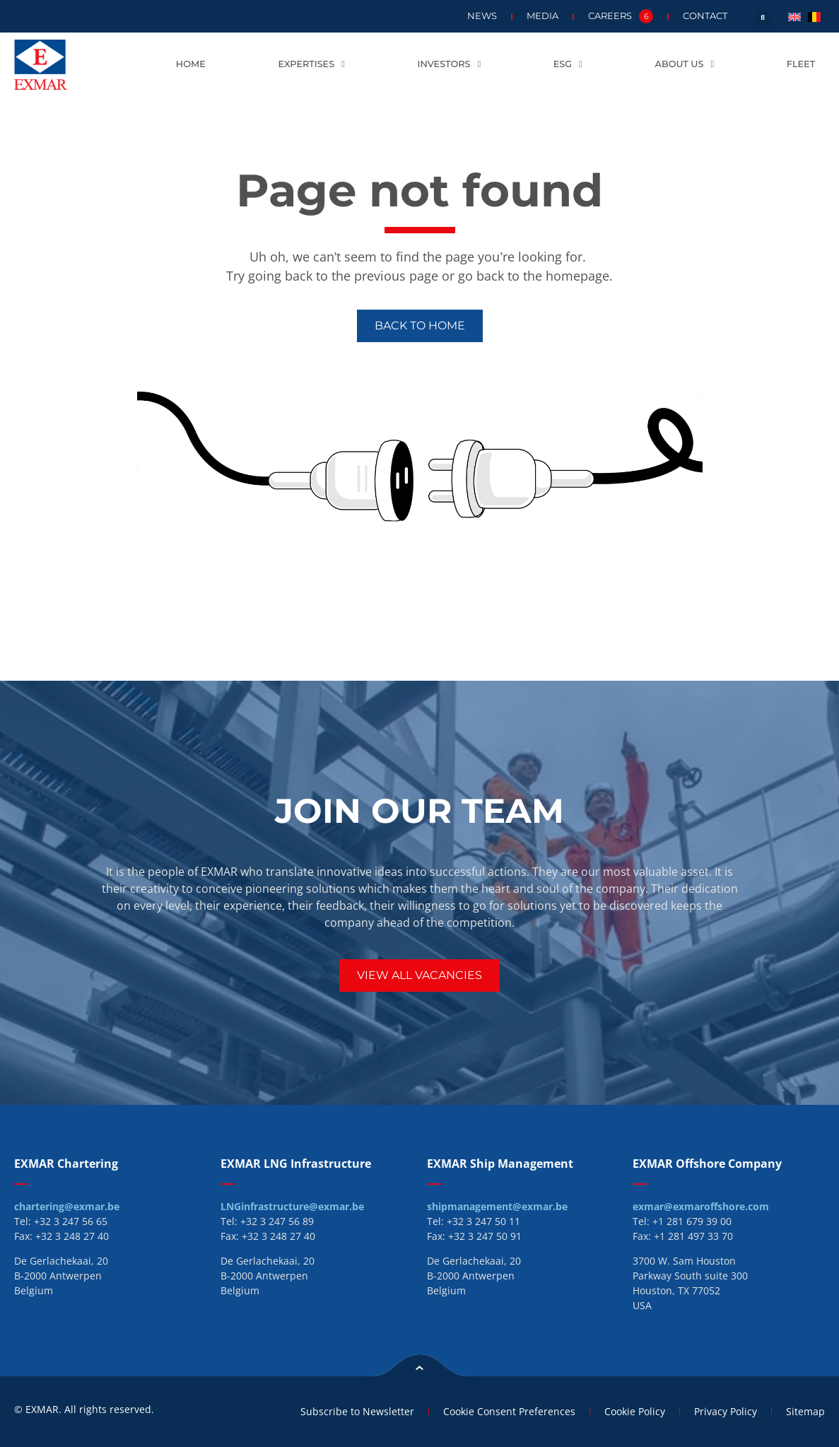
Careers (620, 16)
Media (542, 16)
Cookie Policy (634, 1411)
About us (684, 64)
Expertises (311, 64)
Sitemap (805, 1411)
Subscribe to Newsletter (357, 1411)
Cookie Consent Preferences (509, 1411)
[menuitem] (794, 15)
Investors (449, 64)
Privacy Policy (725, 1411)
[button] (763, 18)
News (482, 16)
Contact (705, 16)
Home (191, 64)
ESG (567, 64)
